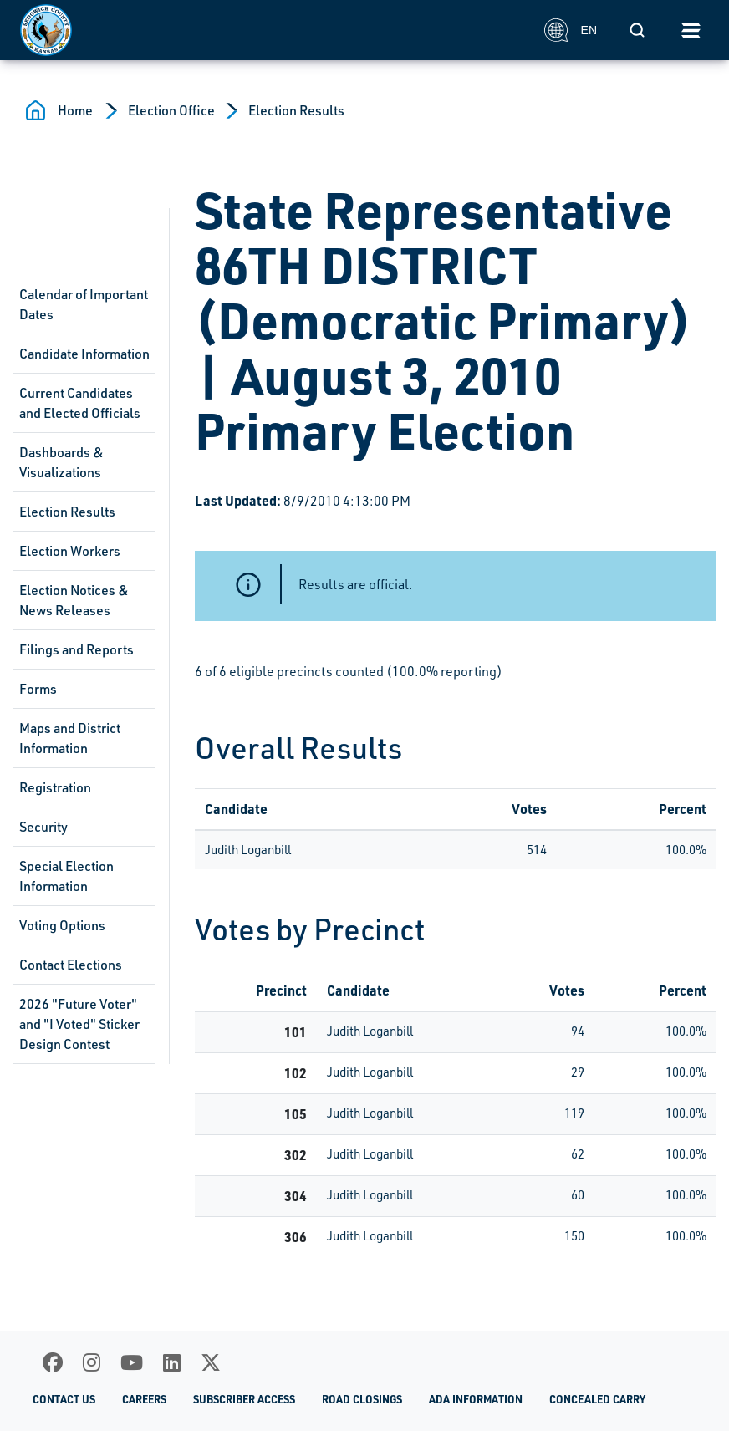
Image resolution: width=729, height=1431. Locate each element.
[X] (211, 1362)
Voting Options (62, 925)
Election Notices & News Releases (74, 600)
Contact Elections (70, 964)
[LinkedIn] (172, 1362)
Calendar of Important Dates (83, 304)
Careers (144, 1399)
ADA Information (476, 1399)
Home (75, 110)
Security (43, 826)
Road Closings (362, 1399)
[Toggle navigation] (690, 30)
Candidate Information (84, 353)
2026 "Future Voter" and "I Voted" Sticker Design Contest (79, 1024)
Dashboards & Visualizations (61, 462)
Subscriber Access (244, 1399)
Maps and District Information (69, 738)
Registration (55, 787)
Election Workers (69, 550)
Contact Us (64, 1399)
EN (570, 30)
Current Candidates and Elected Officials (79, 402)
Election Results (296, 110)
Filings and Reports (76, 649)
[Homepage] (273, 30)
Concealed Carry (597, 1399)
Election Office (171, 110)
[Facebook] (53, 1362)
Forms (38, 688)
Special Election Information (66, 876)
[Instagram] (91, 1362)
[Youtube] (131, 1362)
